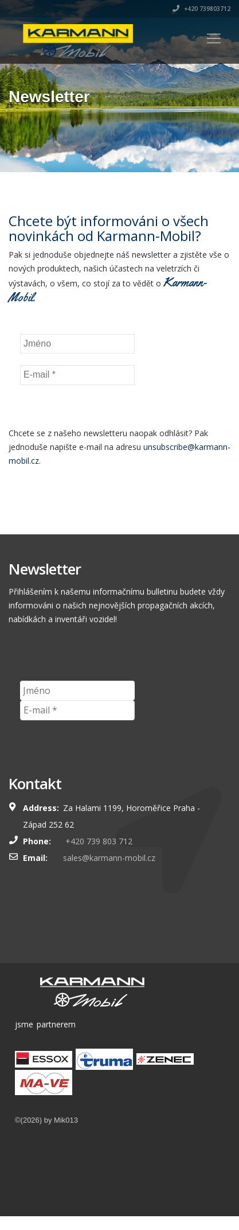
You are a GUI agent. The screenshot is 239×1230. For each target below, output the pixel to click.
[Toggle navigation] (214, 38)
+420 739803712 (201, 9)
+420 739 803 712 (97, 841)
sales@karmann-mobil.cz (109, 857)
